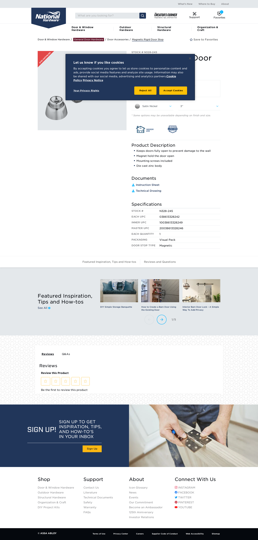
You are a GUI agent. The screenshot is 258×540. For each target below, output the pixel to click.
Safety (87, 502)
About (225, 4)
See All (44, 308)
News (132, 492)
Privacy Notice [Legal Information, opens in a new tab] (93, 80)
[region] (130, 77)
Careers (140, 534)
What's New (185, 4)
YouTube (183, 507)
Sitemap (216, 534)
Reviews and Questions (160, 261)
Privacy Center (120, 534)
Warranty (89, 507)
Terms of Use (99, 534)
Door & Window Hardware (82, 29)
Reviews (48, 354)
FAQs (87, 512)
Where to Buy (206, 4)
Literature (90, 492)
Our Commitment (141, 502)
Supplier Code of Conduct (165, 534)
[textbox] (152, 106)
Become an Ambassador (146, 507)
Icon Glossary (138, 487)
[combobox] (152, 106)
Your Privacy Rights (86, 90)
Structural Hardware (164, 29)
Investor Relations (141, 517)
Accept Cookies (173, 90)
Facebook (184, 492)
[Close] (190, 58)
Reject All (145, 90)
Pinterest (184, 502)
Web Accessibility (195, 534)
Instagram (185, 487)
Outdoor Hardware (126, 29)
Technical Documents (98, 497)
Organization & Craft (207, 29)
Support (93, 479)
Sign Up (92, 448)
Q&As (66, 354)
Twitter (183, 497)
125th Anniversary (141, 512)
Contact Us (91, 487)
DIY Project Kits (49, 507)
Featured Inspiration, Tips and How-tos (109, 261)
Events (133, 497)
